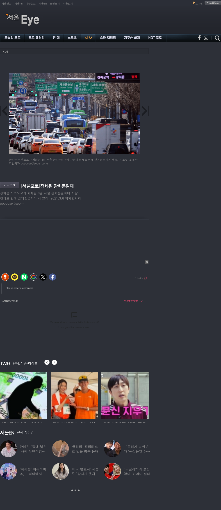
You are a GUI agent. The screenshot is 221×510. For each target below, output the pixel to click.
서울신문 (6, 3)
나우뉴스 (31, 3)
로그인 (199, 3)
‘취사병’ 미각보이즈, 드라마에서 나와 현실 (33, 474)
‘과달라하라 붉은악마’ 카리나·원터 (137, 471)
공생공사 (55, 3)
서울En (43, 3)
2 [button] (75, 490)
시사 (5, 52)
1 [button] (72, 490)
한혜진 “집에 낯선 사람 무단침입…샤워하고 (32, 451)
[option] (23, 395)
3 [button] (79, 490)
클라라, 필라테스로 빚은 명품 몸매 (85, 449)
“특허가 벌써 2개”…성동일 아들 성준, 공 (137, 451)
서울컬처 (68, 3)
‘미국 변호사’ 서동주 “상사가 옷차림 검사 (85, 474)
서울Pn (19, 3)
